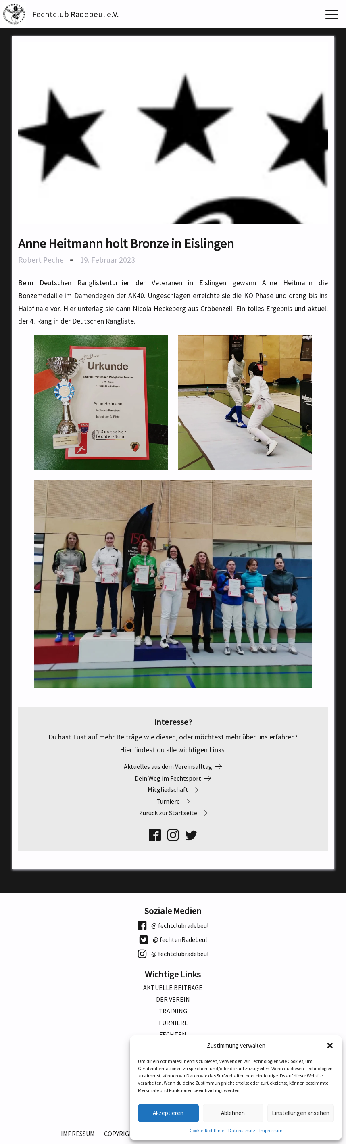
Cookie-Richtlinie (207, 1130)
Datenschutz (241, 1130)
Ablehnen (233, 1113)
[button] (330, 1046)
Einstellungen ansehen (300, 1113)
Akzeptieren (168, 1113)
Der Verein (173, 999)
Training (172, 1011)
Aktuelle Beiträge (172, 988)
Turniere (173, 1023)
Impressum (271, 1130)
